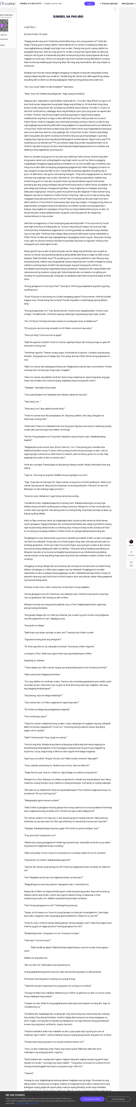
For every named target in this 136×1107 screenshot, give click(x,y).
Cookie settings (118, 1099)
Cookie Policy (20, 1103)
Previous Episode (108, 3)
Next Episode (129, 3)
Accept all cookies (92, 1099)
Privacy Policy (33, 1103)
